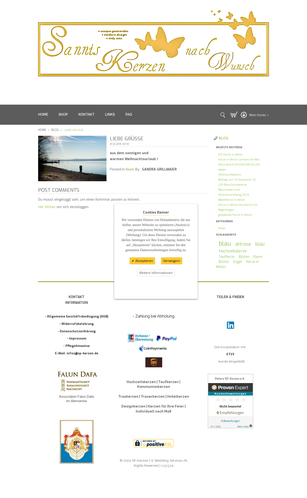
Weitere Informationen (156, 273)
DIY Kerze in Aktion (230, 154)
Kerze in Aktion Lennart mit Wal (238, 159)
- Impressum (76, 338)
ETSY (230, 354)
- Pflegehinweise (76, 346)
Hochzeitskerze (233, 251)
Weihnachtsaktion (229, 174)
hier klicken (47, 207)
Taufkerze (227, 257)
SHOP (63, 114)
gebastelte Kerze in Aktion (235, 215)
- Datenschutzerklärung (77, 331)
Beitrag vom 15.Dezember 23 (237, 179)
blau (225, 244)
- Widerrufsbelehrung (76, 324)
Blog (55, 130)
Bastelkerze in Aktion (231, 200)
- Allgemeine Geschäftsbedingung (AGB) (76, 316)
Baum (258, 257)
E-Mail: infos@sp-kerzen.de (76, 353)
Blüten (244, 257)
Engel (237, 262)
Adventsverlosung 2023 (233, 195)
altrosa (243, 244)
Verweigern (171, 261)
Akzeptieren (143, 261)
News (130, 169)
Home (42, 130)
